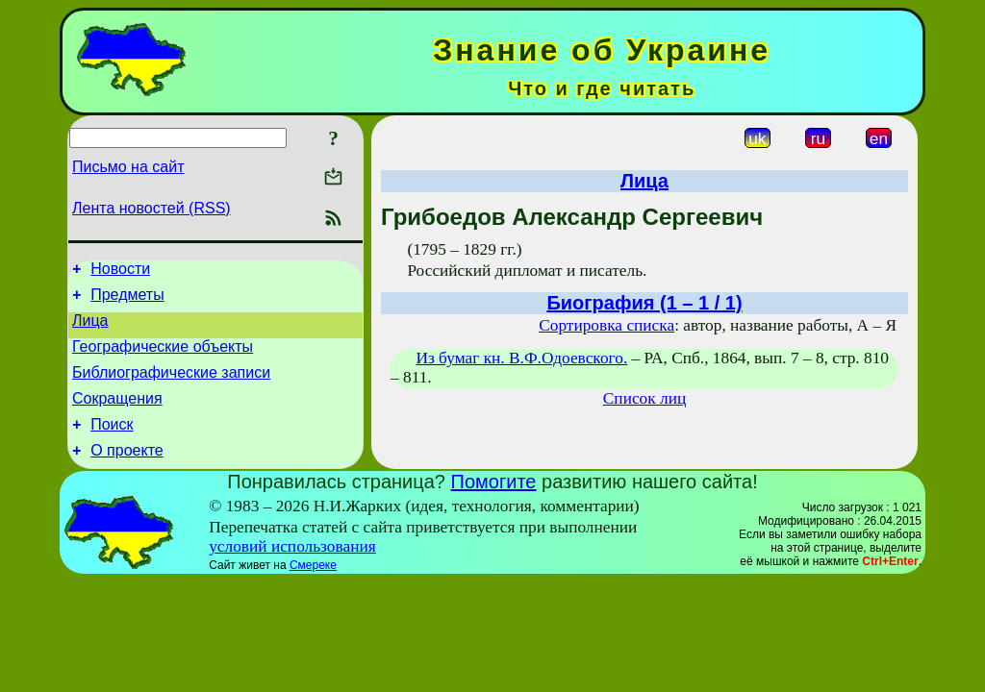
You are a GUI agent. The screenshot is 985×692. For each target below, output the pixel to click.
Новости (120, 271)
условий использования (292, 569)
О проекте (126, 473)
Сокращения (117, 416)
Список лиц (644, 398)
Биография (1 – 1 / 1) (644, 302)
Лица (90, 329)
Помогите (494, 504)
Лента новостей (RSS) (151, 208)
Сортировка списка (606, 325)
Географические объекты (162, 358)
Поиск (111, 444)
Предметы (127, 300)
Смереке (313, 588)
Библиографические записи (171, 387)
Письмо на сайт (128, 167)
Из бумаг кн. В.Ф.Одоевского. (521, 358)
